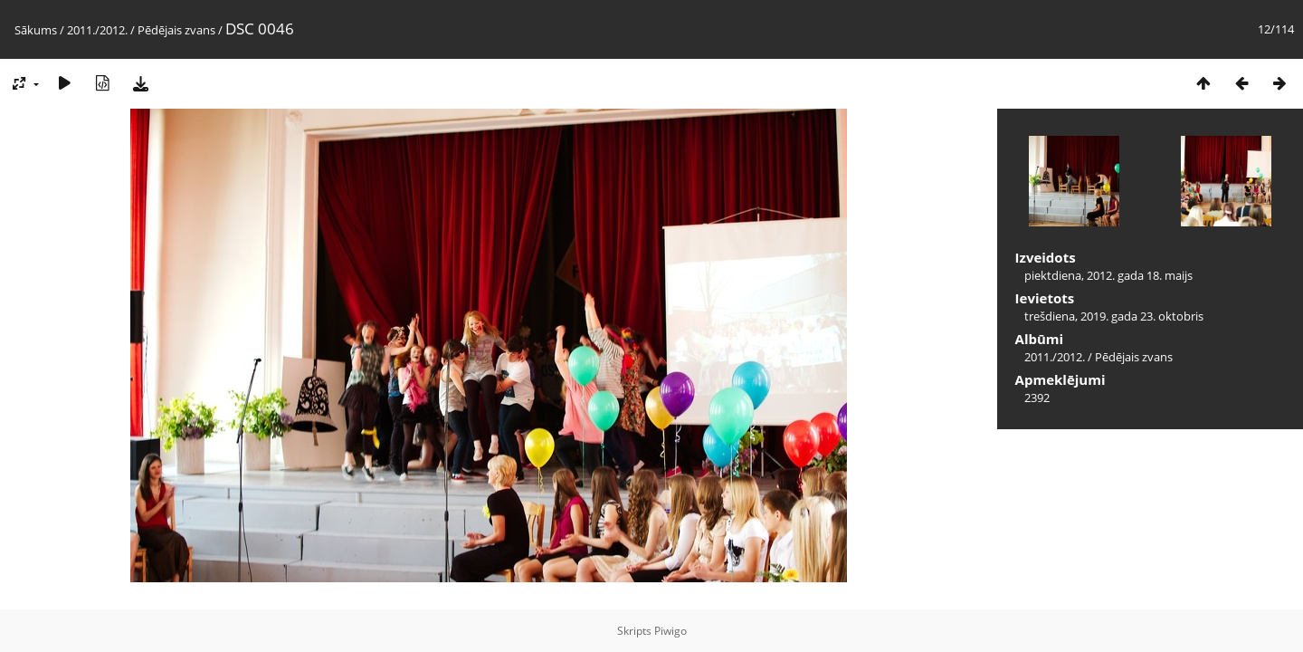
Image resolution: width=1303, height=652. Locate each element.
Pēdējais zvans (176, 30)
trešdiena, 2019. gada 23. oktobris (1113, 316)
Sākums (35, 30)
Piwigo (670, 630)
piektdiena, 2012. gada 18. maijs (1108, 275)
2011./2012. (97, 30)
